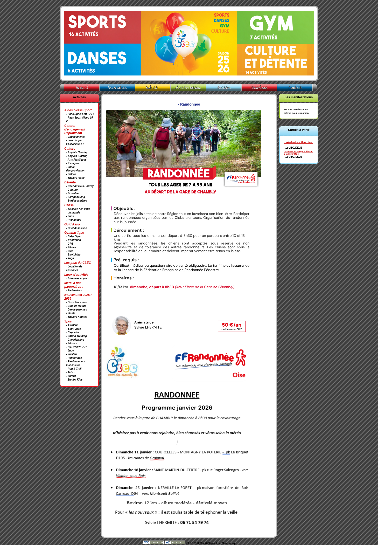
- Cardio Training (76, 336)
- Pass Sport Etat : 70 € (80, 114)
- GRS (69, 243)
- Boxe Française (76, 302)
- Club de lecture (76, 306)
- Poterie (71, 174)
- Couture (72, 189)
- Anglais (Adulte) (76, 152)
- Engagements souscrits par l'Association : (75, 140)
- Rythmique (73, 219)
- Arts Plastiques (76, 159)
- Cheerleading (75, 339)
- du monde (73, 212)
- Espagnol (72, 163)
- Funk (70, 216)
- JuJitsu (71, 354)
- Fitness (71, 343)
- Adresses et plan (77, 278)
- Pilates (71, 247)
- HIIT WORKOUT (76, 347)
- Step (69, 251)
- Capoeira (72, 332)
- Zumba (71, 376)
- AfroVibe (72, 325)
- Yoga (70, 258)
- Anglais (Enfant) (76, 156)
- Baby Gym (73, 236)
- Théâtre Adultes (76, 316)
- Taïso (70, 372)
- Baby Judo (73, 328)
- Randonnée (74, 357)
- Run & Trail (73, 368)
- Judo (70, 350)
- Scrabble (72, 193)
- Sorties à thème (76, 200)
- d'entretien (73, 240)
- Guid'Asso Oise (76, 228)
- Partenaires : (74, 290)
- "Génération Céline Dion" (298, 142)
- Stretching (73, 254)
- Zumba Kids (74, 379)
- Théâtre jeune (75, 177)
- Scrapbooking (75, 197)
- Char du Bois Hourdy (80, 186)
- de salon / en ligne (78, 209)
